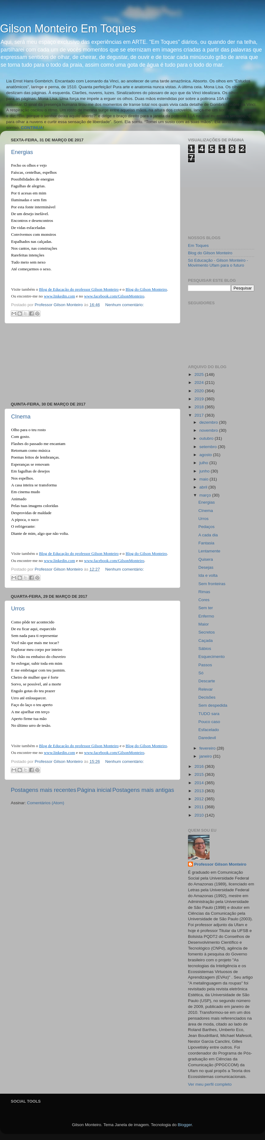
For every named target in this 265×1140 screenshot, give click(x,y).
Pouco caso (209, 721)
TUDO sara (208, 713)
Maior (203, 624)
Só (201, 673)
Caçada (205, 640)
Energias (22, 152)
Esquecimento (211, 656)
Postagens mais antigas (143, 790)
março (205, 495)
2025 (199, 374)
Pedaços (206, 526)
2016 (199, 766)
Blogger (185, 1124)
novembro (209, 430)
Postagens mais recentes (43, 790)
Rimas (204, 591)
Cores (204, 599)
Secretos (206, 632)
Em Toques (198, 245)
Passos (205, 665)
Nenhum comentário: (124, 304)
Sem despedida (212, 705)
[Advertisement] (92, 362)
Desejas (206, 567)
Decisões (207, 697)
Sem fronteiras (212, 583)
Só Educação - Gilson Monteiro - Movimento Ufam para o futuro (218, 263)
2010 (199, 815)
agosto (206, 454)
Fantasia (206, 543)
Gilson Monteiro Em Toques (68, 28)
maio (204, 479)
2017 (199, 415)
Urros (18, 608)
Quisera (205, 559)
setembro (208, 446)
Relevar (205, 689)
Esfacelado (208, 729)
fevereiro (208, 748)
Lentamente (209, 551)
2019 (199, 399)
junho (205, 471)
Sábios (204, 648)
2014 (199, 782)
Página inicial (94, 790)
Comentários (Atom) (45, 803)
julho (204, 462)
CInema (21, 417)
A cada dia (208, 535)
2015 (199, 774)
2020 (199, 391)
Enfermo (206, 616)
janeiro (206, 756)
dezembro (209, 422)
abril (203, 487)
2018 (199, 407)
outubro (207, 438)
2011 (199, 807)
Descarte (206, 681)
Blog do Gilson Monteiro (210, 253)
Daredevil (207, 737)
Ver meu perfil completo (210, 1084)
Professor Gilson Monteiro (220, 864)
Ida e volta (208, 575)
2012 (199, 799)
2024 (199, 382)
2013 (199, 790)
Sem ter (205, 607)
